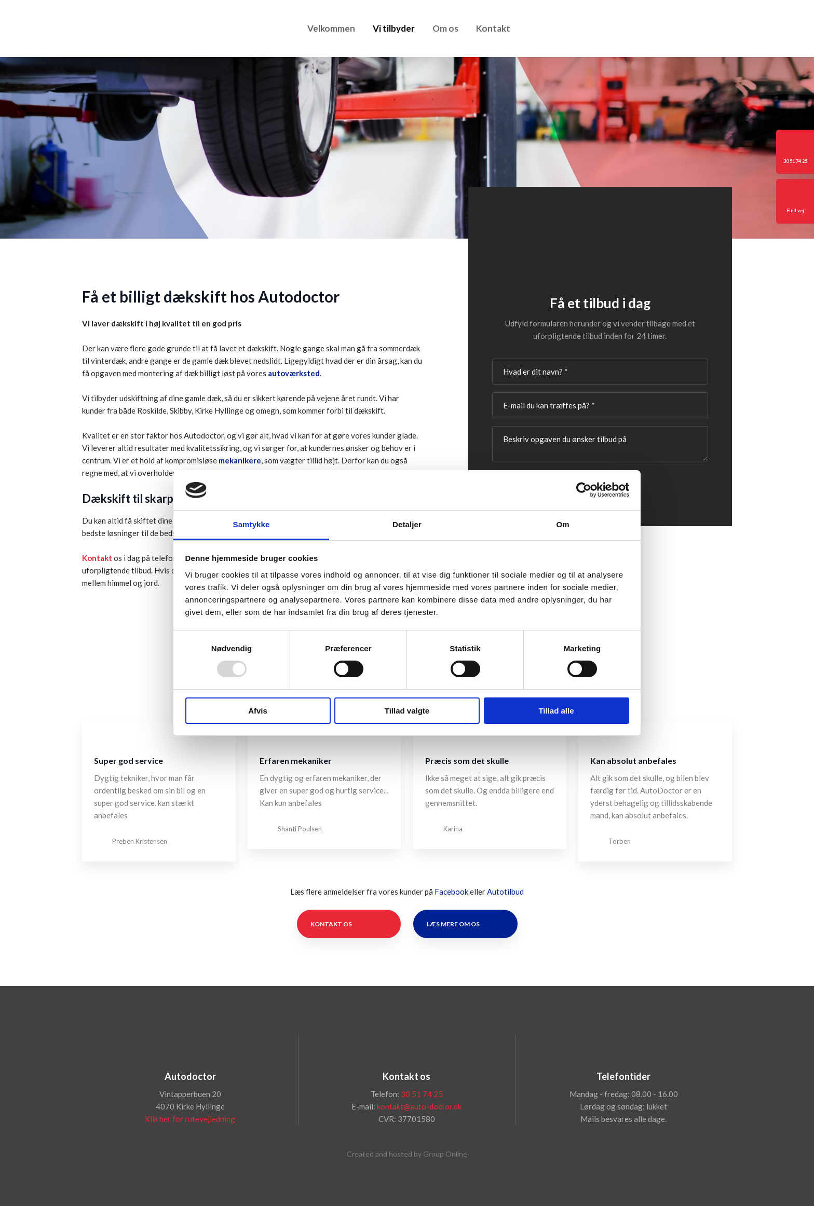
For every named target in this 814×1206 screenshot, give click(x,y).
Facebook (451, 891)
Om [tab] (562, 524)
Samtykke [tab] (251, 524)
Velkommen (331, 28)
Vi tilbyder (394, 28)
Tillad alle (556, 710)
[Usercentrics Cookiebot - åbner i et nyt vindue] (583, 490)
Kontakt (493, 28)
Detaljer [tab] (407, 524)
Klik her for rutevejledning (190, 1118)
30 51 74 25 (422, 1094)
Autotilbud (505, 891)
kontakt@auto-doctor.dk (419, 1106)
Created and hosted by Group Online (407, 1153)
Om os (445, 28)
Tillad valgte (407, 710)
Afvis (257, 710)
